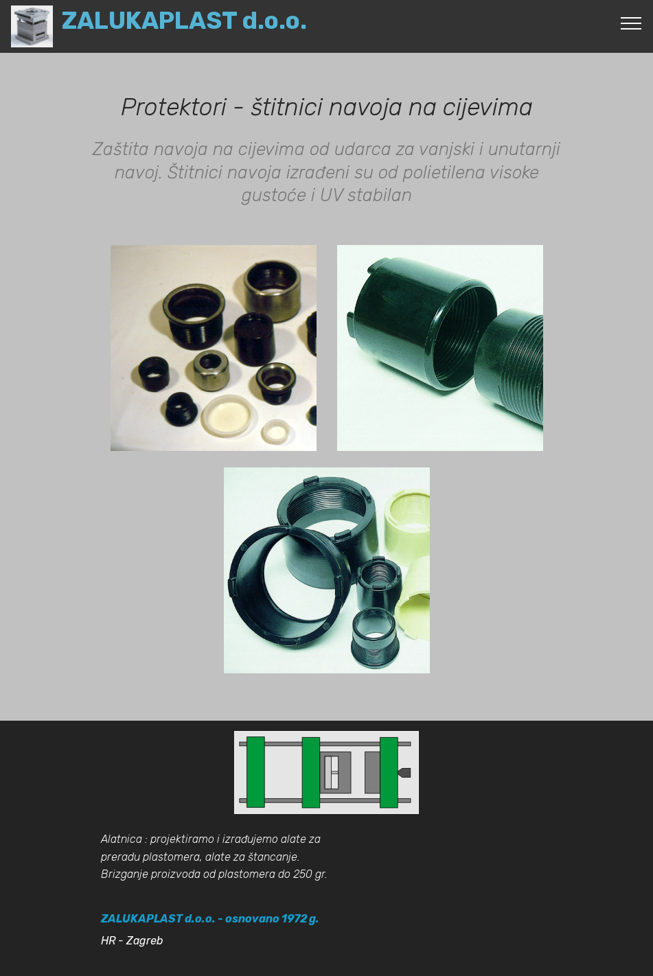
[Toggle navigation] (631, 22)
